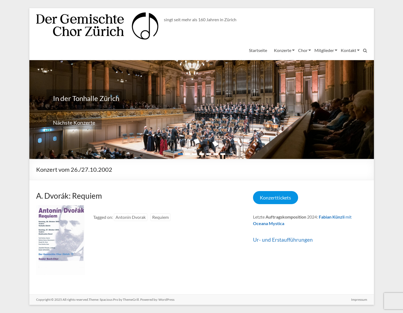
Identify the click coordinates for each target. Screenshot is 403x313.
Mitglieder (324, 50)
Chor (303, 50)
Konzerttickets (275, 198)
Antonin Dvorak (130, 217)
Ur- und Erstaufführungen (283, 240)
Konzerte (282, 50)
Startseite (258, 50)
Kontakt (348, 50)
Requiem (160, 217)
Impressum (359, 299)
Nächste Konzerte (74, 122)
